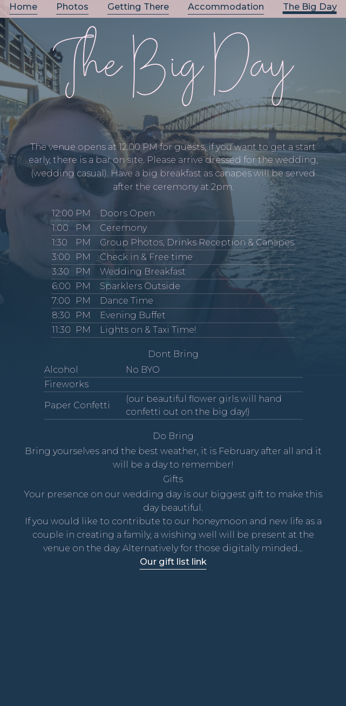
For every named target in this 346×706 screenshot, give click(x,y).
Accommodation (226, 6)
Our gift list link (173, 561)
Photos (72, 6)
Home (23, 6)
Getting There (138, 6)
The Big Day (310, 6)
